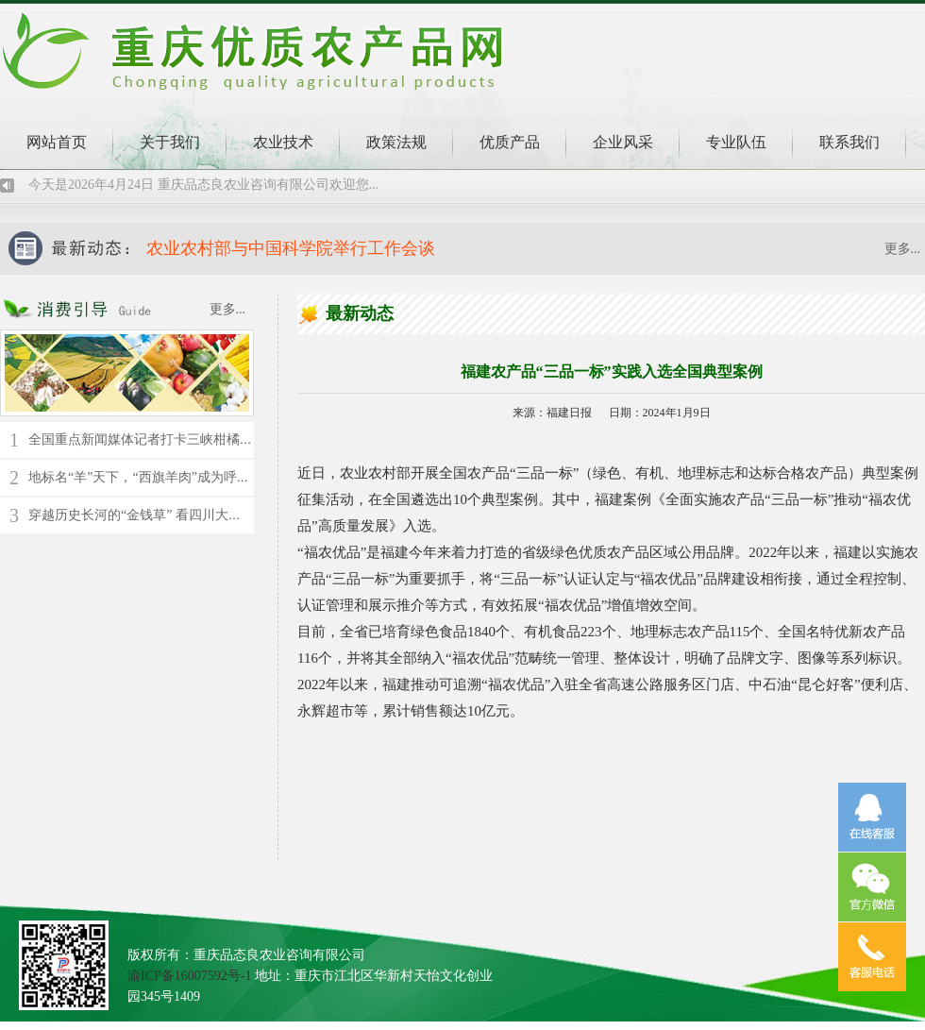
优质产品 (509, 142)
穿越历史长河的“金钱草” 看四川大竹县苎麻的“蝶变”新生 (193, 515)
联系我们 (849, 142)
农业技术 (283, 142)
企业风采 (623, 142)
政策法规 (396, 142)
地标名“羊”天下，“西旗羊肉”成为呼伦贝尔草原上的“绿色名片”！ (217, 477)
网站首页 (56, 142)
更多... (902, 249)
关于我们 (170, 142)
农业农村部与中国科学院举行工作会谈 (290, 248)
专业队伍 (736, 142)
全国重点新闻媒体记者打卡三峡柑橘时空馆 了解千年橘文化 (202, 439)
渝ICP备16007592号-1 (189, 976)
